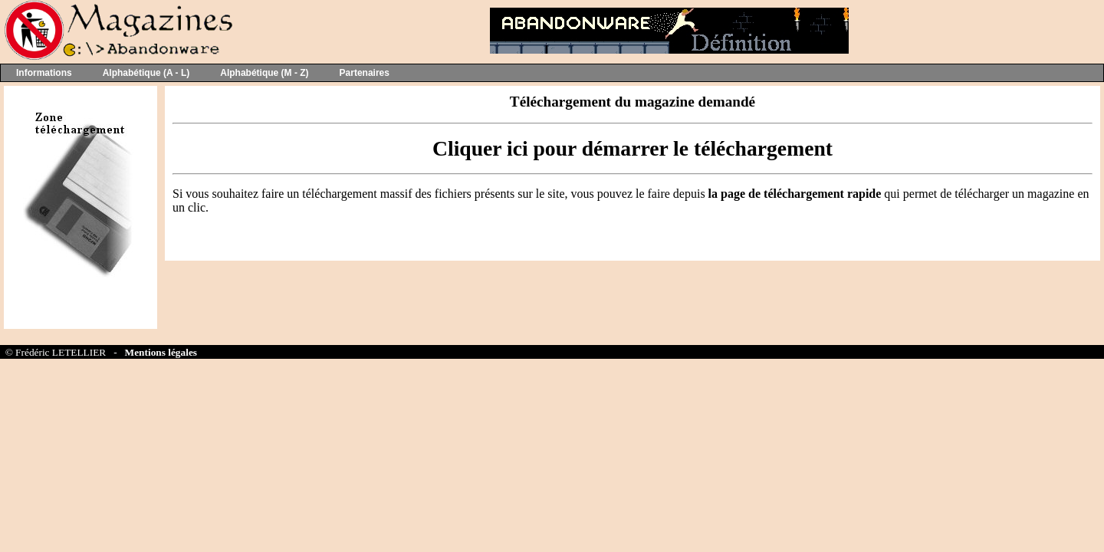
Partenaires (364, 72)
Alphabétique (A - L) (146, 72)
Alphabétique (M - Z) (264, 72)
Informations (44, 72)
